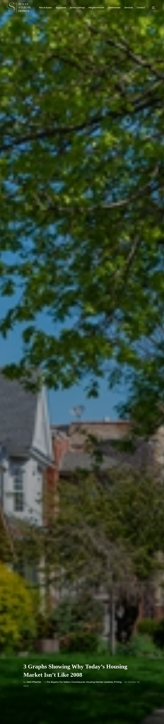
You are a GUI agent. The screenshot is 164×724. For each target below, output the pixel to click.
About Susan (45, 7)
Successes (61, 7)
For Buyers (52, 682)
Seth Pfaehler (34, 682)
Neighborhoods (96, 7)
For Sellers (64, 682)
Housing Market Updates (99, 682)
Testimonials (114, 7)
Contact (141, 7)
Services (128, 7)
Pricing (117, 682)
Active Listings (77, 7)
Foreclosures (78, 682)
